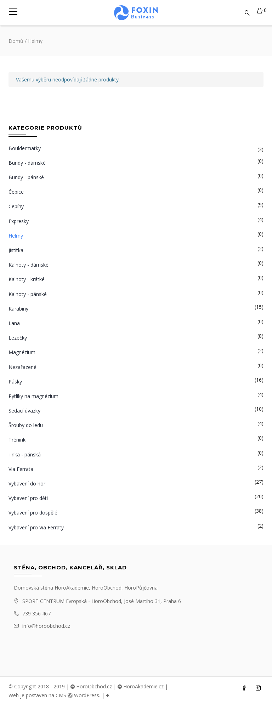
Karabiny (18, 308)
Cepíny (16, 206)
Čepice (16, 191)
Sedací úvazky (24, 410)
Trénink (17, 439)
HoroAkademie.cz (141, 686)
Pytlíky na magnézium (33, 396)
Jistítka (15, 250)
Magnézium (21, 352)
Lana (14, 323)
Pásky (15, 381)
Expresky (18, 221)
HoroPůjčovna (141, 587)
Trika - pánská (24, 454)
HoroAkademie (72, 587)
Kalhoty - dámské (28, 264)
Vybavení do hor (26, 483)
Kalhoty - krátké (26, 279)
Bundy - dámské (27, 162)
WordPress (83, 695)
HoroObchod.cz (91, 686)
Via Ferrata (20, 469)
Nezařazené (22, 367)
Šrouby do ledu (25, 425)
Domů (15, 41)
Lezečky (17, 337)
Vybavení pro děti (28, 498)
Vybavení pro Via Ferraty (36, 527)
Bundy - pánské (26, 177)
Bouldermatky (24, 148)
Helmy (15, 235)
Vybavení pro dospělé (32, 512)
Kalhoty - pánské (27, 294)
